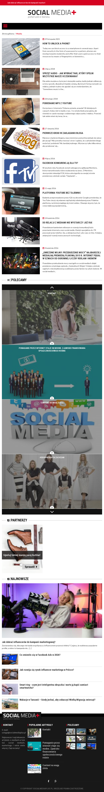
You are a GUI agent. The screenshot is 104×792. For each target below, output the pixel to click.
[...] (30, 648)
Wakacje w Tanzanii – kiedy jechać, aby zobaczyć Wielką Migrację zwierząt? (57, 699)
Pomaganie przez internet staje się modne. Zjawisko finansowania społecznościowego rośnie (52, 750)
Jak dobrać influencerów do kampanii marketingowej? (30, 3)
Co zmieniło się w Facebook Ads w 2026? (40, 654)
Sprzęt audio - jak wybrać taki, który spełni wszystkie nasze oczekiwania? (68, 75)
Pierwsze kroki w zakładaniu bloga (63, 133)
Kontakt (52, 293)
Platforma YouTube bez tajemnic (62, 192)
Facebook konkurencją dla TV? (60, 163)
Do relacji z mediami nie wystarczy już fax (67, 222)
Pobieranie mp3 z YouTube (57, 103)
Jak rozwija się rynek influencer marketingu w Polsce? (47, 669)
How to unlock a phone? (56, 43)
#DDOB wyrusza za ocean (52, 457)
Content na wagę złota (52, 403)
